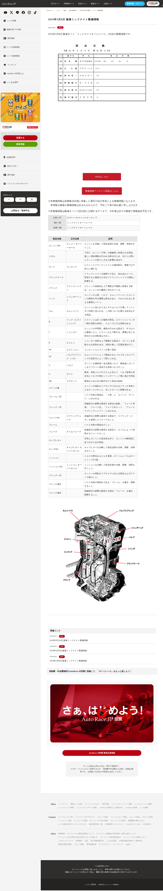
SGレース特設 (103, 818)
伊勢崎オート (61, 4)
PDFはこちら (102, 177)
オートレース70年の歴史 (99, 821)
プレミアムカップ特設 (119, 818)
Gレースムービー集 (65, 818)
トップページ (63, 805)
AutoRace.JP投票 (131, 808)
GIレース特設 (135, 818)
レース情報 (144, 808)
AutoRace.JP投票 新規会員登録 (102, 754)
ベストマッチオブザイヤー (85, 818)
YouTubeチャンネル (133, 825)
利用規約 (79, 841)
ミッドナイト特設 (64, 821)
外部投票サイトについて (114, 825)
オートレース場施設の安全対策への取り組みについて (116, 834)
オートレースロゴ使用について (135, 838)
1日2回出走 (147, 825)
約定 (86, 841)
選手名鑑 (105, 805)
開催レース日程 (76, 805)
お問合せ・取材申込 (20, 210)
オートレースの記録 (118, 821)
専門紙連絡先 (91, 845)
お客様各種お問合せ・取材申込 (130, 841)
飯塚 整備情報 (75, 10)
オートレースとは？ (92, 805)
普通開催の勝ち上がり (136, 821)
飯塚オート (87, 4)
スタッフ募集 (79, 845)
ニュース (59, 10)
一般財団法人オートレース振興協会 (108, 885)
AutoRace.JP (49, 10)
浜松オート (75, 4)
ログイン (127, 4)
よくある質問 (111, 841)
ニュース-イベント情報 (143, 805)
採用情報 (61, 834)
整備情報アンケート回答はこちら (102, 191)
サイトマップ (118, 845)
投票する (20, 138)
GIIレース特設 (147, 818)
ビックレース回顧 (80, 821)
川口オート (47, 4)
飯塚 (66, 10)
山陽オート (100, 4)
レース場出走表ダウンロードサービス (72, 825)
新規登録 (20, 144)
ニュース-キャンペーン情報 (121, 805)
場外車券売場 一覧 (96, 825)
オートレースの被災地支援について (80, 834)
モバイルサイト (105, 845)
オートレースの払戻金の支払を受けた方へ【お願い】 (78, 838)
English (128, 845)
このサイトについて (65, 841)
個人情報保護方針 (97, 841)
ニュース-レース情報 (66, 808)
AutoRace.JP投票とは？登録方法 (111, 808)
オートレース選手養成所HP (110, 838)
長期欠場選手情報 (64, 845)
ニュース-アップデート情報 (86, 808)
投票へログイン (32, 127)
